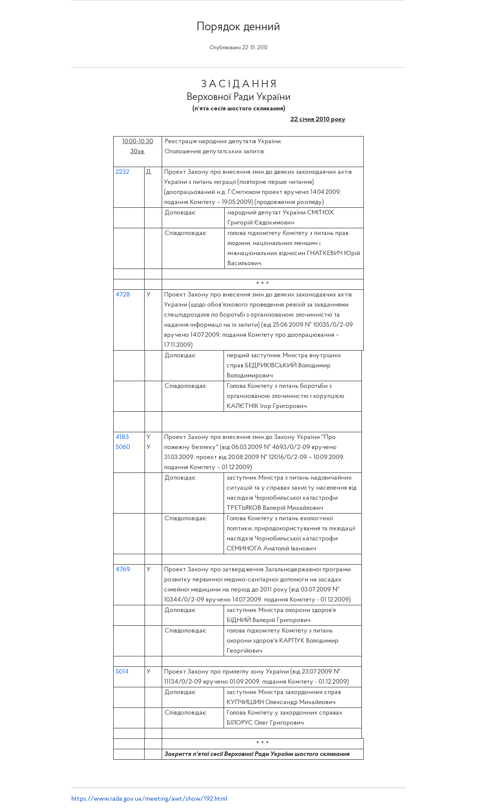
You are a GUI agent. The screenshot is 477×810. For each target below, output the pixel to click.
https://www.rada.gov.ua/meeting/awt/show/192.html (149, 799)
